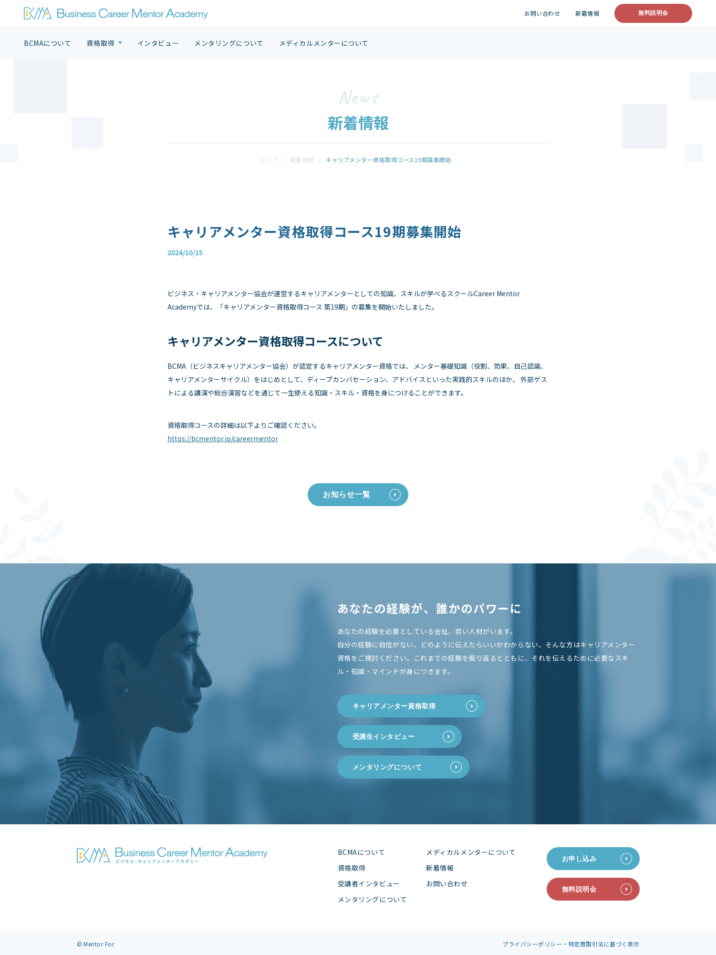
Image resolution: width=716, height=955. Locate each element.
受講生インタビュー (384, 736)
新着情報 (587, 13)
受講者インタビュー (369, 883)
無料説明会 (653, 13)
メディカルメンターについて (324, 43)
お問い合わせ (542, 13)
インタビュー (158, 43)
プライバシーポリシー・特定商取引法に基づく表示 (570, 944)
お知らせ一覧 (347, 494)
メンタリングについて (229, 43)
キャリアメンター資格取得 (394, 706)
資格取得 (100, 43)
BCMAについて (47, 43)
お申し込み (579, 858)
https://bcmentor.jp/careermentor (222, 438)
